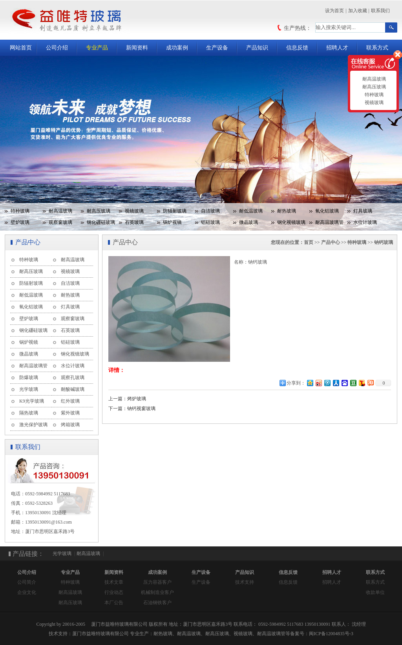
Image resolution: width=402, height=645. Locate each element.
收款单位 (375, 592)
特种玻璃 (20, 211)
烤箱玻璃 (70, 424)
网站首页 (21, 48)
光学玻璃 (28, 389)
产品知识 (257, 48)
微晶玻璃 (248, 222)
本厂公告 (113, 602)
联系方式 (377, 48)
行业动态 (113, 592)
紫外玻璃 (70, 413)
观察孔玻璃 (72, 377)
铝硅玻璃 (210, 222)
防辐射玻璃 (174, 211)
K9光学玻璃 (31, 401)
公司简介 (26, 582)
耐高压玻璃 (98, 211)
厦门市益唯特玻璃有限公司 (100, 633)
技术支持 (244, 582)
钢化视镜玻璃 (291, 222)
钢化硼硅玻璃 (101, 222)
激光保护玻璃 (33, 424)
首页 (308, 242)
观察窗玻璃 (60, 222)
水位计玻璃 (365, 222)
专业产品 (97, 48)
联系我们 (380, 10)
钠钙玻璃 (383, 242)
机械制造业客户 (157, 592)
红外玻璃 (70, 401)
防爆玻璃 (28, 377)
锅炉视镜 (172, 222)
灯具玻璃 (362, 211)
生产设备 (217, 48)
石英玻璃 (134, 222)
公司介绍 (57, 48)
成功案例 (177, 48)
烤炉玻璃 (136, 398)
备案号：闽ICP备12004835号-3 (321, 633)
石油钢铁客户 (157, 602)
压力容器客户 (157, 582)
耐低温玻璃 (251, 211)
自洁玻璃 (210, 211)
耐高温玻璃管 (329, 222)
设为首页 (334, 10)
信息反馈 (297, 48)
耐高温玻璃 (60, 211)
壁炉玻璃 (20, 222)
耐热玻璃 (286, 211)
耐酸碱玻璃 (72, 389)
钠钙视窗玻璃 (141, 408)
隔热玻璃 (28, 413)
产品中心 (330, 242)
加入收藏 (357, 10)
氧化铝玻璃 (327, 211)
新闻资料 (137, 48)
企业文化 (26, 592)
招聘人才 (337, 48)
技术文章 (113, 582)
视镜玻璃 (134, 211)
